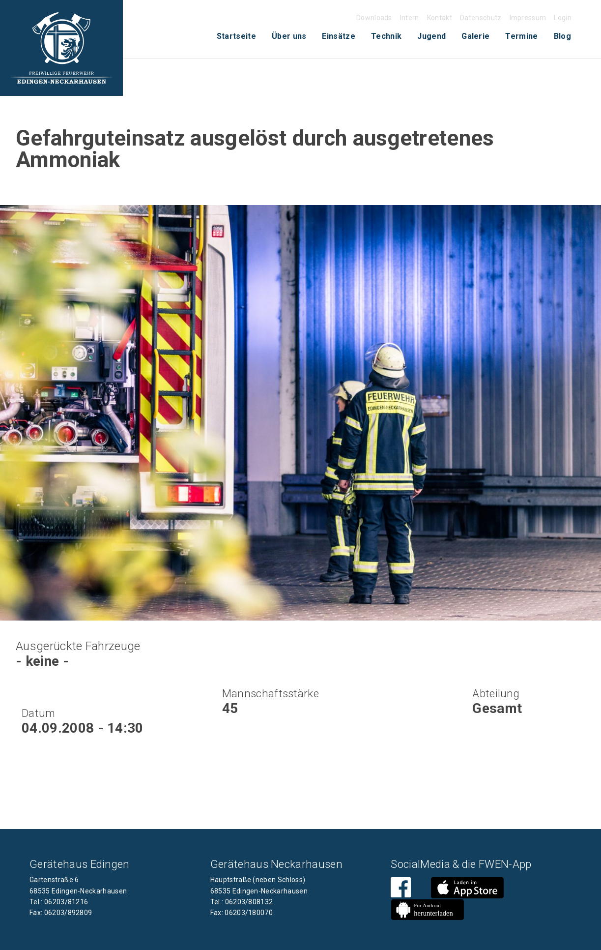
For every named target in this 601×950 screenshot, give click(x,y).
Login (563, 18)
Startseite (236, 36)
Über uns (289, 36)
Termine (521, 36)
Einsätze (338, 36)
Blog (562, 36)
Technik (386, 36)
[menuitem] (236, 36)
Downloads (374, 18)
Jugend (431, 36)
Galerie (475, 36)
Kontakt (439, 18)
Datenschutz (481, 18)
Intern (409, 18)
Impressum (528, 18)
